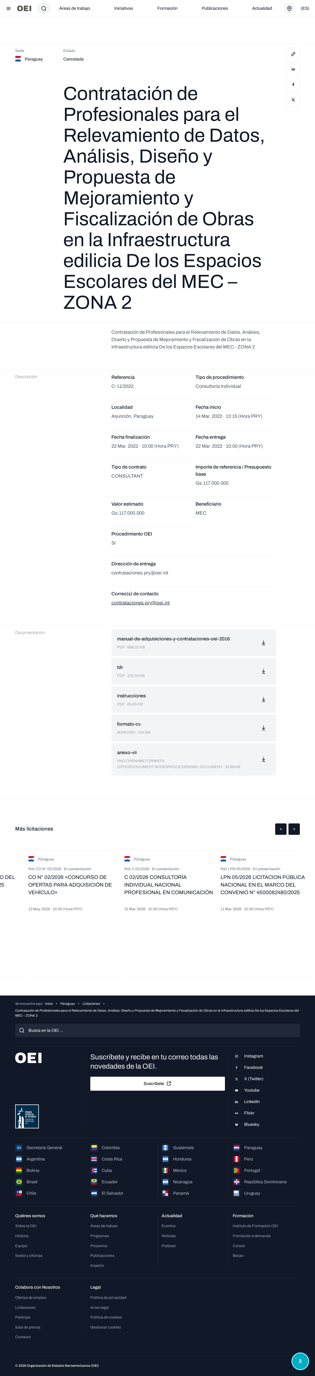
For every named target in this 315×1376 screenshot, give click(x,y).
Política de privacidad (108, 1298)
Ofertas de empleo (30, 1298)
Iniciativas (123, 8)
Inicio (49, 1003)
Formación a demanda (252, 1236)
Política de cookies (106, 1317)
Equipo (21, 1246)
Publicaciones (215, 8)
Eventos (169, 1226)
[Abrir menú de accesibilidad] (300, 1361)
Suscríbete (158, 1083)
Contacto (23, 1337)
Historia (21, 1236)
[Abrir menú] (8, 8)
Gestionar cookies (105, 1327)
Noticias (169, 1236)
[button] (281, 829)
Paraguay (67, 1003)
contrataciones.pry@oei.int (140, 602)
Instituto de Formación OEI (255, 1226)
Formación (167, 8)
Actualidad (262, 8)
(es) (305, 8)
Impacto (97, 1265)
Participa (22, 1317)
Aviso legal (99, 1308)
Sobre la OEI (26, 1226)
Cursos (239, 1246)
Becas (238, 1256)
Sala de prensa (27, 1327)
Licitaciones (91, 1003)
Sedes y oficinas (28, 1256)
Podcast (169, 1246)
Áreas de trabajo (74, 8)
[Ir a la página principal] (24, 8)
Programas (99, 1236)
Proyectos (98, 1246)
